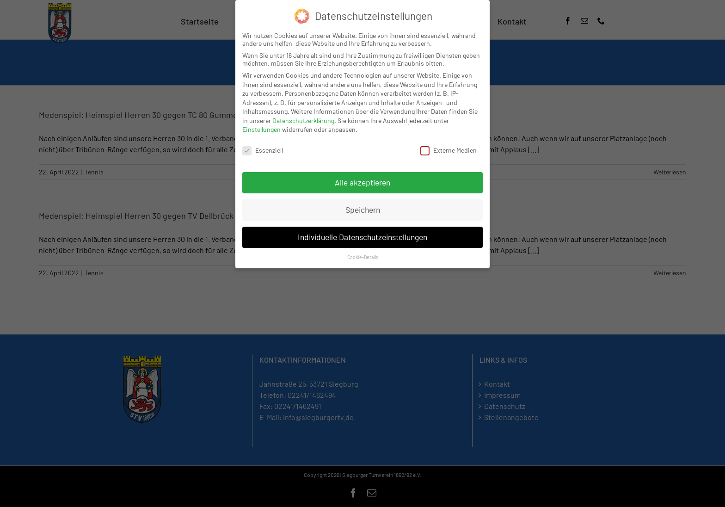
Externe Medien (448, 150)
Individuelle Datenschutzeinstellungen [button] (362, 237)
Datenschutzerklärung (303, 120)
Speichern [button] (362, 209)
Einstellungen (261, 129)
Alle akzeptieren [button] (362, 182)
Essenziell (262, 150)
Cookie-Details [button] (362, 257)
